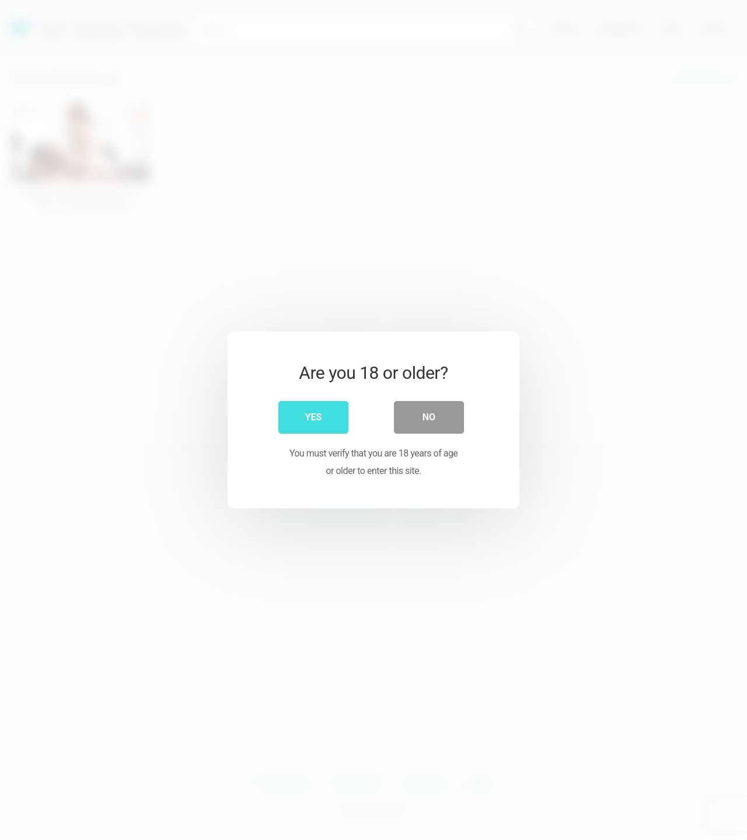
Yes (313, 417)
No (429, 417)
